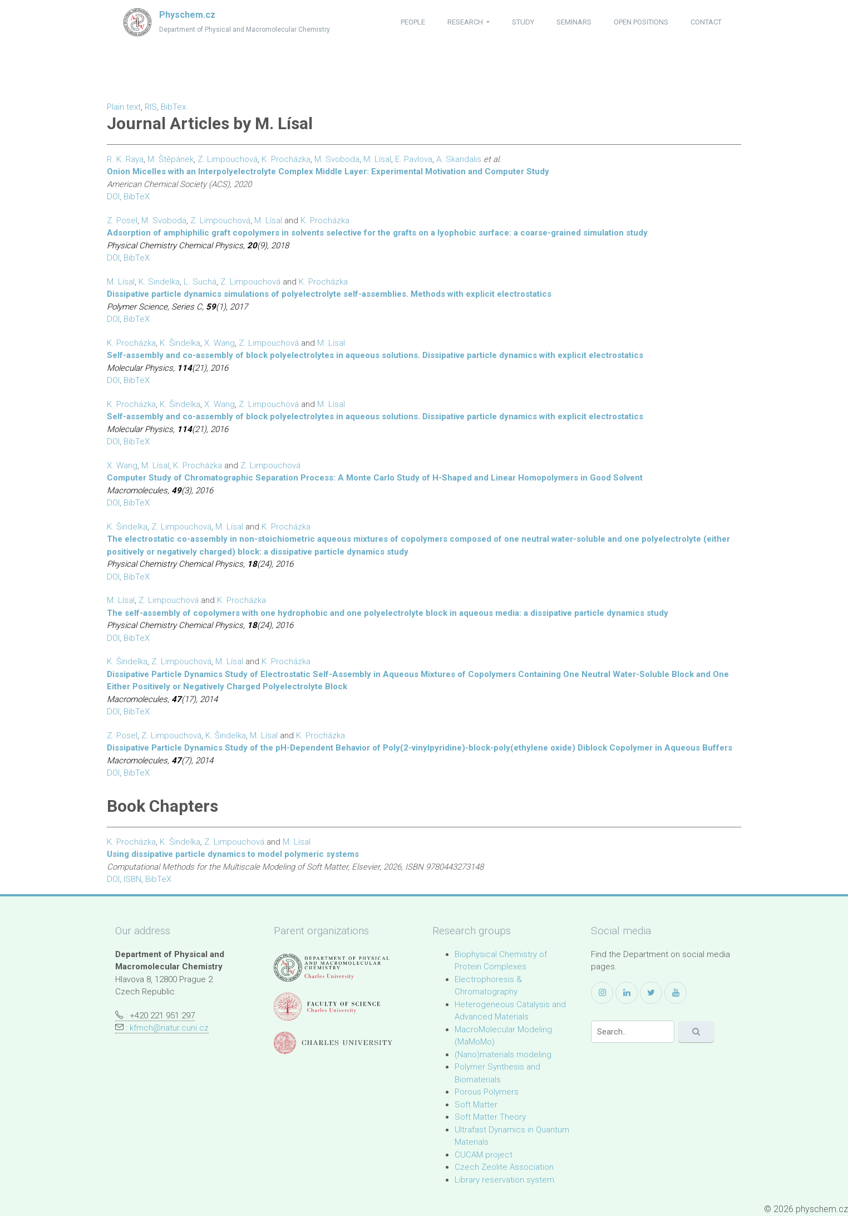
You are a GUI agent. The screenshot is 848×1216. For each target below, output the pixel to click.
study (523, 22)
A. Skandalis (458, 159)
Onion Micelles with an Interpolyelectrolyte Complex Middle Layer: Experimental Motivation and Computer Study (328, 171)
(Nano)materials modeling (503, 1055)
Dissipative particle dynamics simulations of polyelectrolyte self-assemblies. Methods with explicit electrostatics (329, 294)
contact (706, 22)
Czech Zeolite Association (504, 1167)
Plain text (124, 107)
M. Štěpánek (170, 159)
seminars (573, 22)
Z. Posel (122, 220)
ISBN (132, 879)
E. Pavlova (413, 159)
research (466, 22)
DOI (113, 197)
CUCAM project (483, 1155)
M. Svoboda (336, 159)
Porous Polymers (487, 1092)
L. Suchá (200, 282)
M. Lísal (377, 159)
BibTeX (137, 197)
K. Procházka (286, 159)
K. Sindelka (159, 282)
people (413, 22)
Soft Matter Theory (490, 1117)
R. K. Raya (125, 159)
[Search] (632, 1032)
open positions (641, 22)
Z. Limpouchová (228, 159)
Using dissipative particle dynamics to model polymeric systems (233, 854)
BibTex (173, 107)
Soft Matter (476, 1105)
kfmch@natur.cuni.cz (169, 1028)
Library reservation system (504, 1180)
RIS (151, 107)
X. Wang (219, 343)
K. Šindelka (180, 343)
